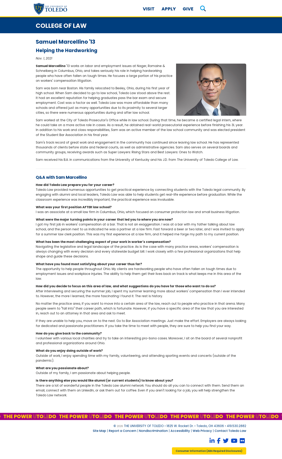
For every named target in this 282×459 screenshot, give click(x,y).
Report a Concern (122, 431)
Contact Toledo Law (230, 431)
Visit (148, 9)
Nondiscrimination (153, 431)
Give (188, 9)
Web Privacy (202, 431)
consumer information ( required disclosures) (209, 451)
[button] (203, 9)
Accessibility (180, 431)
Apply (169, 9)
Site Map (99, 431)
